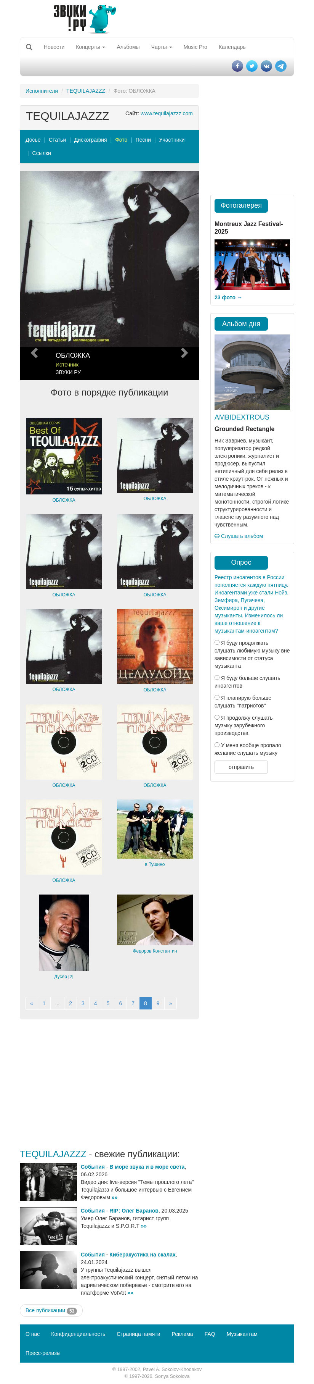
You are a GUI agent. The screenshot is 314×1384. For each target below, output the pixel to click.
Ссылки (41, 153)
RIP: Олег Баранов (134, 1211)
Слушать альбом (239, 536)
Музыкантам (242, 1334)
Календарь (232, 47)
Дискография (90, 140)
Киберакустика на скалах (142, 1255)
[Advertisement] (109, 1084)
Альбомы (128, 47)
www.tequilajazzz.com (167, 113)
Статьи (57, 140)
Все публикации (51, 1310)
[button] (33, 275)
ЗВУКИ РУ (68, 372)
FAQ (210, 1334)
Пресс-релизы (43, 1353)
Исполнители (42, 91)
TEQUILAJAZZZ (85, 91)
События (93, 1167)
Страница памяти (138, 1334)
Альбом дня (241, 324)
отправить (241, 767)
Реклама (182, 1334)
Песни (143, 140)
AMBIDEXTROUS (242, 417)
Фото (121, 140)
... (57, 1003)
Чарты (161, 47)
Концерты (90, 47)
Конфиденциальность (78, 1334)
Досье (33, 140)
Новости (54, 47)
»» (115, 1197)
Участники (172, 140)
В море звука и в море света (146, 1167)
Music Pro (195, 47)
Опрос (241, 562)
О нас (33, 1334)
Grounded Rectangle (244, 429)
